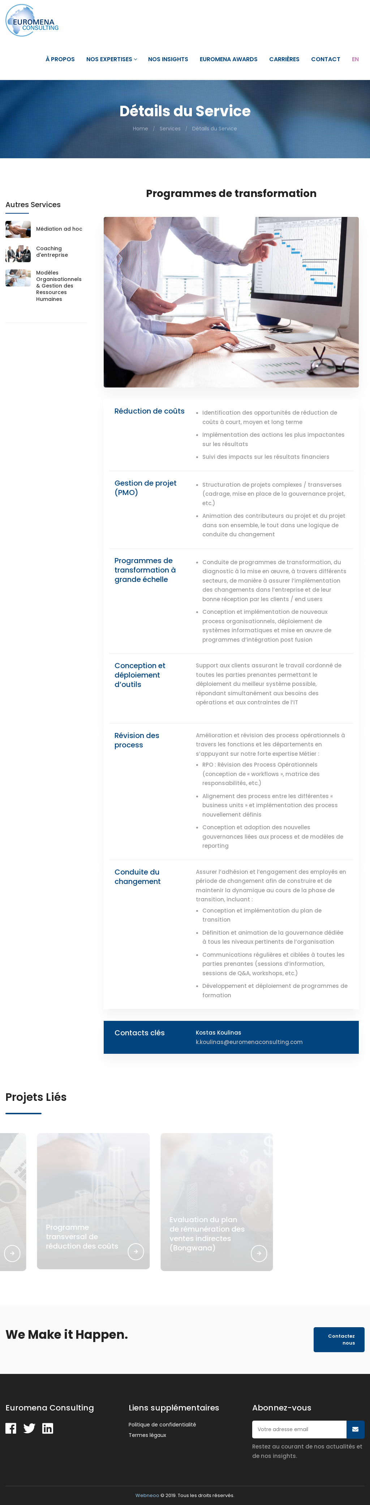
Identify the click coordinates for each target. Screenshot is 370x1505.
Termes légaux (147, 1435)
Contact (325, 59)
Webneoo (147, 1495)
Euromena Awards (229, 59)
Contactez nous (341, 1340)
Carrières (284, 59)
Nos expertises (111, 59)
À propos (60, 59)
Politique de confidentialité (162, 1424)
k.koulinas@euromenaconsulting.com (249, 1042)
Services (170, 128)
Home (140, 128)
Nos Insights (168, 59)
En (355, 59)
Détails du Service (214, 128)
